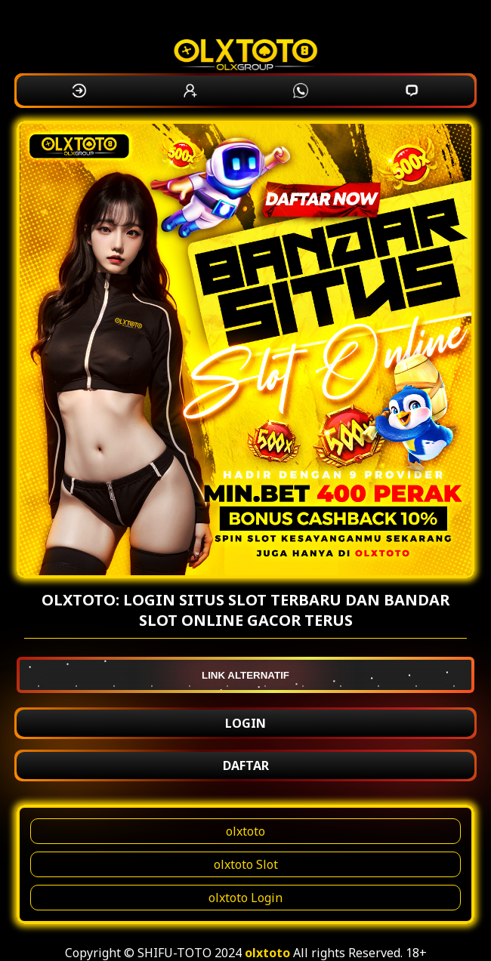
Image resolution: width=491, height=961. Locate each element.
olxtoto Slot (246, 864)
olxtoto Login (245, 897)
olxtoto (245, 831)
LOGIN (245, 723)
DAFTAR (246, 765)
